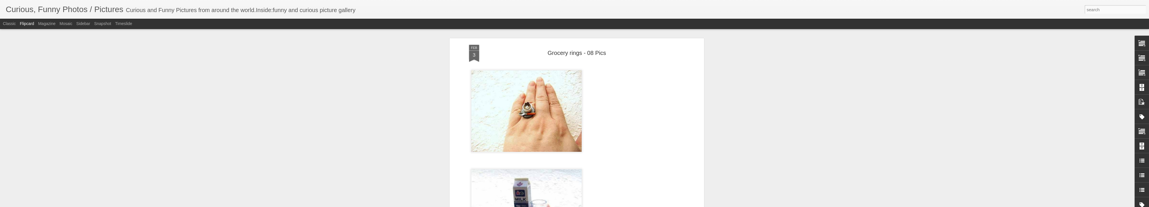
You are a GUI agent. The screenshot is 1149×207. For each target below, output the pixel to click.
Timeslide (123, 23)
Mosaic (65, 23)
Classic (9, 23)
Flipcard (27, 23)
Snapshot (102, 23)
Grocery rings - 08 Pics (576, 43)
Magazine (47, 23)
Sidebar (83, 23)
